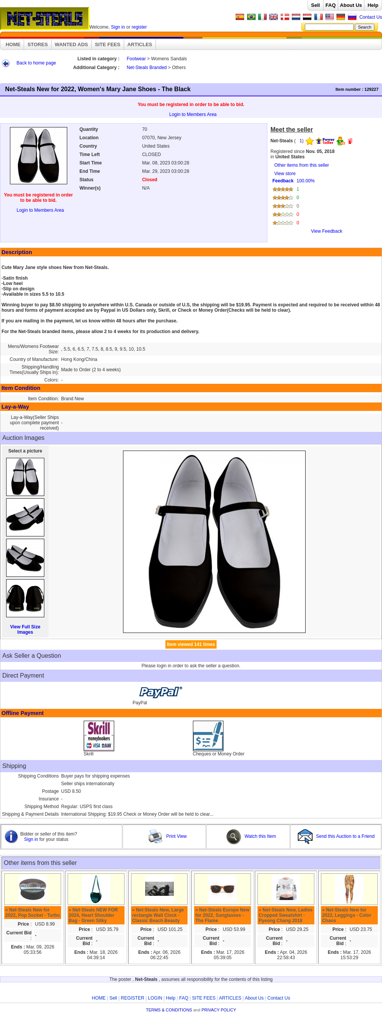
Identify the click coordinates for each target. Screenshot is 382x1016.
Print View (167, 836)
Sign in (118, 27)
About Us (351, 5)
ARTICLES (139, 44)
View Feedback (326, 231)
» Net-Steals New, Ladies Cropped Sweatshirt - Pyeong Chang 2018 (285, 915)
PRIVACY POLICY (218, 1010)
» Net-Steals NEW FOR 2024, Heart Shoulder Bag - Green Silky (93, 915)
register (139, 27)
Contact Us (370, 17)
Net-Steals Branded (147, 67)
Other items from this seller (301, 165)
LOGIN (155, 998)
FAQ (330, 5)
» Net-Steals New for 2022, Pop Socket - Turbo (32, 912)
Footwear (136, 58)
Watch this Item (251, 836)
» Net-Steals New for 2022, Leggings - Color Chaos (346, 915)
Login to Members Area (193, 114)
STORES (38, 44)
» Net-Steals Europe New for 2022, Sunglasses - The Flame (222, 915)
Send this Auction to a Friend (337, 836)
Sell (315, 5)
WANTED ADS (71, 44)
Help (372, 5)
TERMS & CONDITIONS (169, 1010)
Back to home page (36, 63)
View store (324, 205)
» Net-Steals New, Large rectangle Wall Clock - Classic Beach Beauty (158, 915)
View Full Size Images (25, 629)
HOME (13, 44)
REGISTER (132, 998)
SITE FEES (107, 44)
